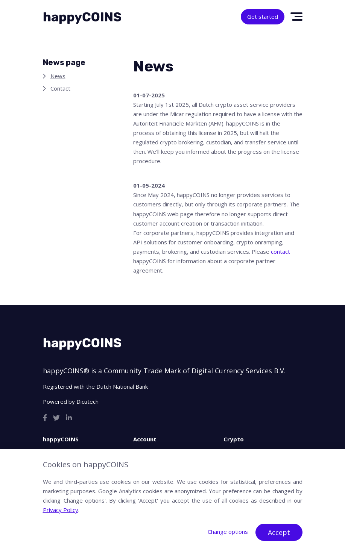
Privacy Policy (60, 510)
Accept (279, 532)
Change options (228, 531)
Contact (60, 88)
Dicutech (87, 401)
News (57, 76)
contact (280, 251)
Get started (262, 16)
